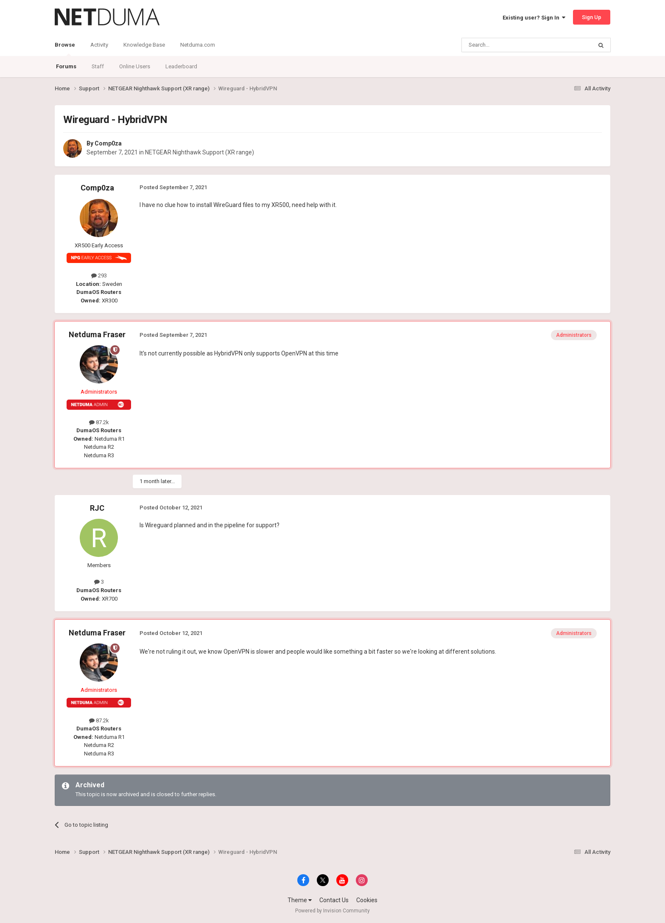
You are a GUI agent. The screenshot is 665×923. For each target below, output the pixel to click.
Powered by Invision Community (332, 911)
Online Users (134, 66)
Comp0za (108, 143)
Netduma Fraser (97, 334)
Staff (98, 66)
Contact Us (334, 900)
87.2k (99, 422)
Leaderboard (181, 66)
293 (99, 275)
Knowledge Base (144, 45)
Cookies (366, 900)
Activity (99, 45)
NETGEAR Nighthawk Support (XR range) (199, 152)
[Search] (506, 45)
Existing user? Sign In (534, 17)
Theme (300, 900)
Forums (66, 66)
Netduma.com (197, 45)
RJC (97, 507)
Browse (65, 49)
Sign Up (591, 17)
